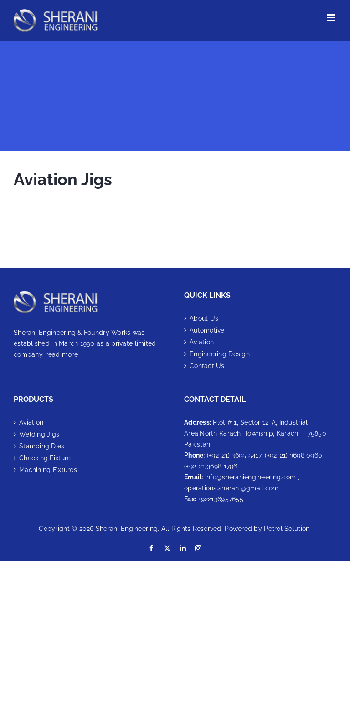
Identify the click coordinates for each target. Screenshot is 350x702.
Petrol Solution (286, 528)
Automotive (207, 330)
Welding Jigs (39, 434)
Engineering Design (220, 354)
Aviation (202, 342)
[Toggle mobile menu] (331, 17)
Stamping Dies (42, 446)
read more (61, 354)
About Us (204, 318)
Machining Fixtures (48, 469)
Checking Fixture (45, 458)
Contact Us (207, 365)
